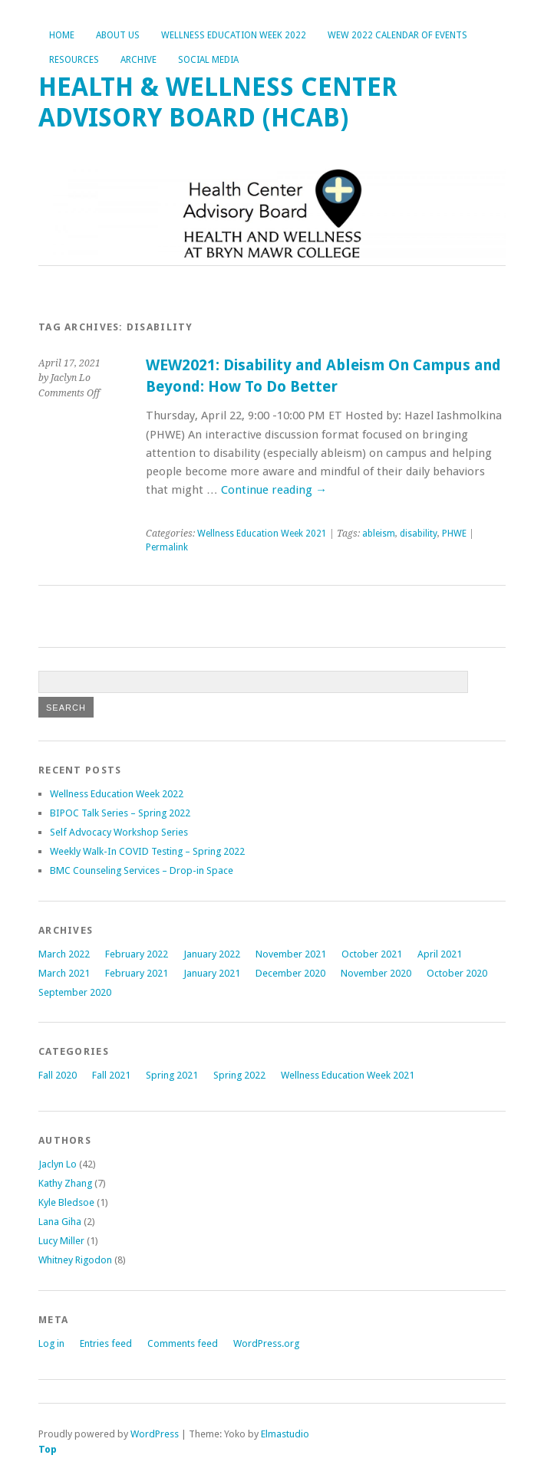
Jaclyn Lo (57, 1164)
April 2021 (439, 954)
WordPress (154, 1434)
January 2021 (211, 973)
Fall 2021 (111, 1075)
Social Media (208, 59)
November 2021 (291, 954)
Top (47, 1449)
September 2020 (74, 992)
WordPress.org (266, 1343)
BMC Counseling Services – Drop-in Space (141, 870)
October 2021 (371, 954)
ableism (378, 533)
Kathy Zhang (65, 1183)
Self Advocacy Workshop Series (119, 832)
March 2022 (64, 954)
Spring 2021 (172, 1075)
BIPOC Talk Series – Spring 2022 (120, 813)
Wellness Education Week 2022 (233, 35)
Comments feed (182, 1343)
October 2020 (457, 973)
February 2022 (136, 954)
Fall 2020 (57, 1075)
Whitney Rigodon (75, 1260)
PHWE (454, 533)
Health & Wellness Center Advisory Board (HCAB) (217, 102)
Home (61, 35)
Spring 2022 (239, 1075)
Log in (51, 1343)
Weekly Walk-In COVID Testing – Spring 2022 (147, 851)
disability (418, 533)
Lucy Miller (61, 1240)
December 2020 (290, 973)
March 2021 (64, 973)
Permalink (167, 547)
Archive (138, 59)
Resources (74, 59)
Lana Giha (59, 1221)
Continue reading (274, 490)
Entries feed (106, 1343)
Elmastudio (285, 1434)
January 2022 (211, 954)
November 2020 (376, 973)
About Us (118, 35)
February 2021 (136, 973)
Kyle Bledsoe (66, 1202)
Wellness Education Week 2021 (262, 533)
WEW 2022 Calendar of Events (397, 35)
